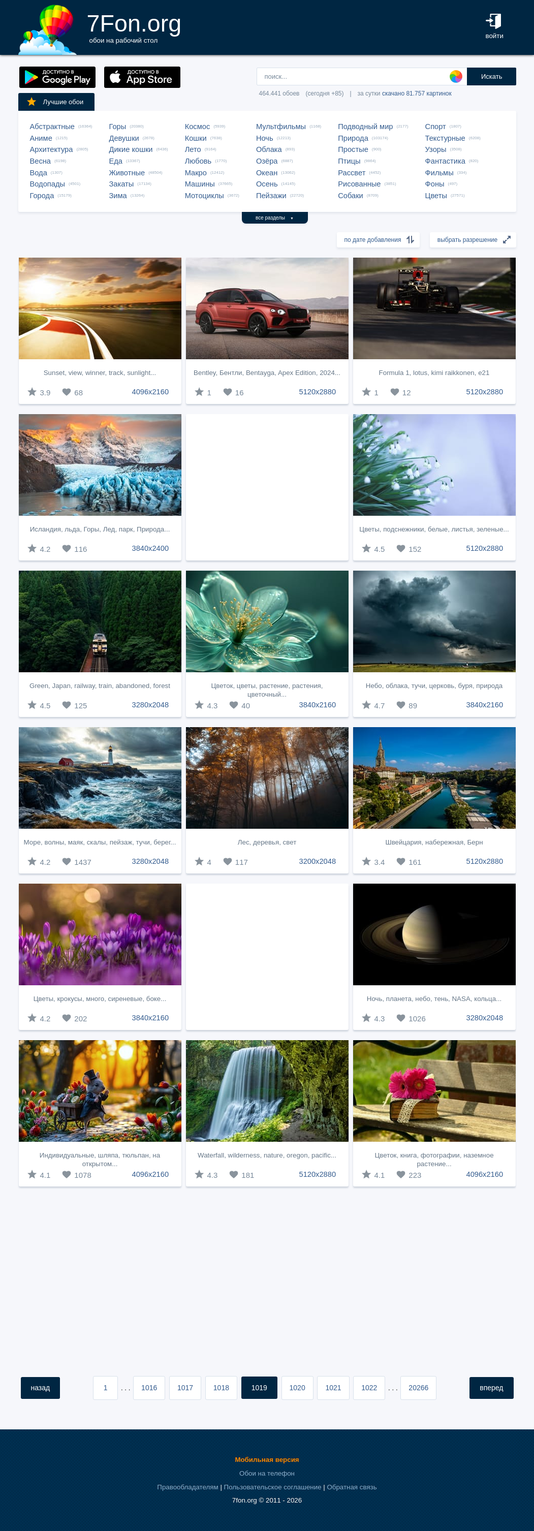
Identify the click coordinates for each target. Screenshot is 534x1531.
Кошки (196, 138)
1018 (221, 1388)
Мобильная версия (267, 1459)
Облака (269, 149)
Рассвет (351, 173)
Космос (197, 126)
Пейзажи (271, 196)
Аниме (41, 138)
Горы (118, 126)
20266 (418, 1388)
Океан (266, 173)
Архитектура (51, 149)
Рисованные (359, 184)
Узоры (436, 149)
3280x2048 (150, 705)
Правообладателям (187, 1487)
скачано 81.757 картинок (417, 93)
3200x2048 (317, 861)
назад (40, 1388)
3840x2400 (150, 548)
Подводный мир (365, 126)
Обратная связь (351, 1487)
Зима (118, 196)
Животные (127, 173)
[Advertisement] (267, 487)
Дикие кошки (131, 149)
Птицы (349, 161)
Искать (491, 76)
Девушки (124, 138)
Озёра (267, 161)
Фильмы (439, 173)
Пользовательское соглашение (273, 1487)
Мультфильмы (281, 126)
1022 (369, 1388)
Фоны (435, 184)
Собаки (350, 196)
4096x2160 (150, 392)
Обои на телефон (267, 1473)
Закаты (121, 184)
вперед (491, 1388)
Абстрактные (52, 126)
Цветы (436, 196)
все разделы (275, 218)
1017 (185, 1388)
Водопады (47, 184)
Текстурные (445, 138)
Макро (196, 173)
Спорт (435, 126)
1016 (149, 1388)
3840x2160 (317, 705)
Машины (200, 184)
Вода (38, 173)
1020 (297, 1388)
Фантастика (445, 161)
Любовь (198, 161)
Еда (115, 161)
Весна (40, 161)
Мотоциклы (204, 196)
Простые (353, 149)
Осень (267, 184)
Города (42, 196)
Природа (353, 138)
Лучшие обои (55, 101)
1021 (333, 1388)
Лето (193, 149)
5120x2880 (317, 392)
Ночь (264, 138)
